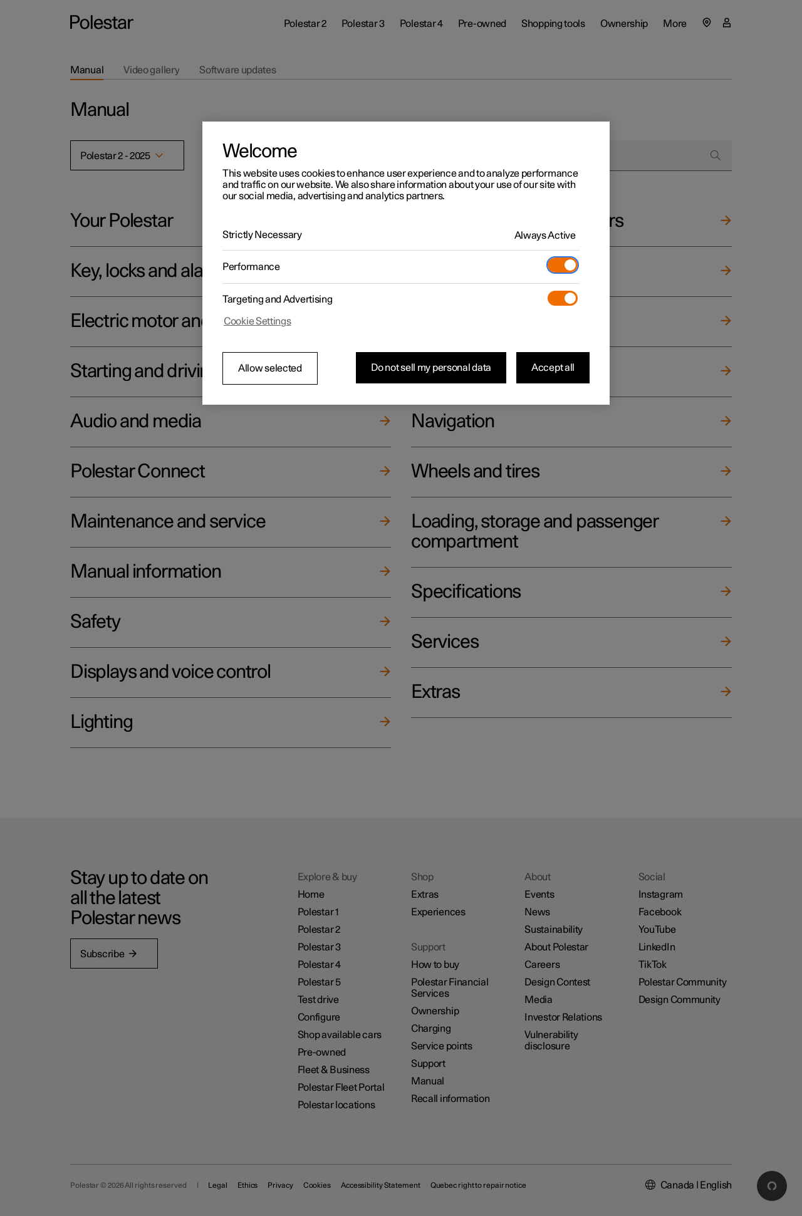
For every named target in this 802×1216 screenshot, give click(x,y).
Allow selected (270, 368)
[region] (406, 263)
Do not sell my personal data (431, 368)
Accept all (553, 368)
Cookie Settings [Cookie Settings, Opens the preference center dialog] (257, 321)
